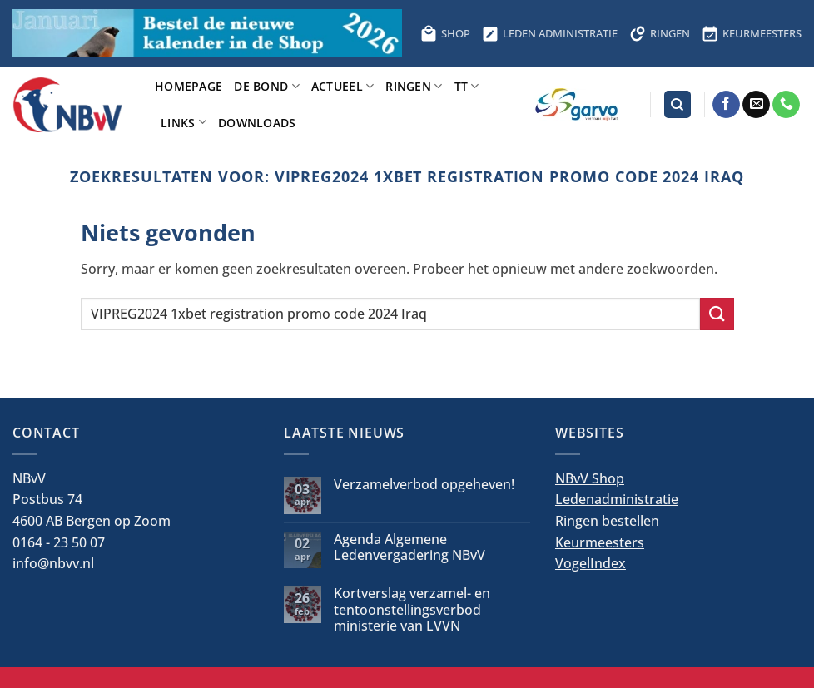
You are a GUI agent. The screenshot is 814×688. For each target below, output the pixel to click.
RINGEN (659, 33)
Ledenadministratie (616, 499)
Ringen (413, 86)
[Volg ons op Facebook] (726, 105)
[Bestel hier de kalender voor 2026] (207, 33)
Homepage (188, 86)
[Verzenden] (716, 314)
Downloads (257, 123)
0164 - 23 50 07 (58, 542)
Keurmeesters (599, 542)
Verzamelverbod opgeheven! (424, 484)
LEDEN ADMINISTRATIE (550, 33)
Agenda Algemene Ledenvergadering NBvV (409, 547)
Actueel (343, 86)
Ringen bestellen (607, 521)
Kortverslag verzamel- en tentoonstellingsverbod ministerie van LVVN (412, 610)
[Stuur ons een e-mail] (756, 105)
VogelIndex (590, 563)
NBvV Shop (589, 478)
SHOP (445, 33)
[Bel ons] (786, 105)
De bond (267, 86)
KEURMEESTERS (752, 33)
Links (183, 122)
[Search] (677, 104)
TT (466, 86)
